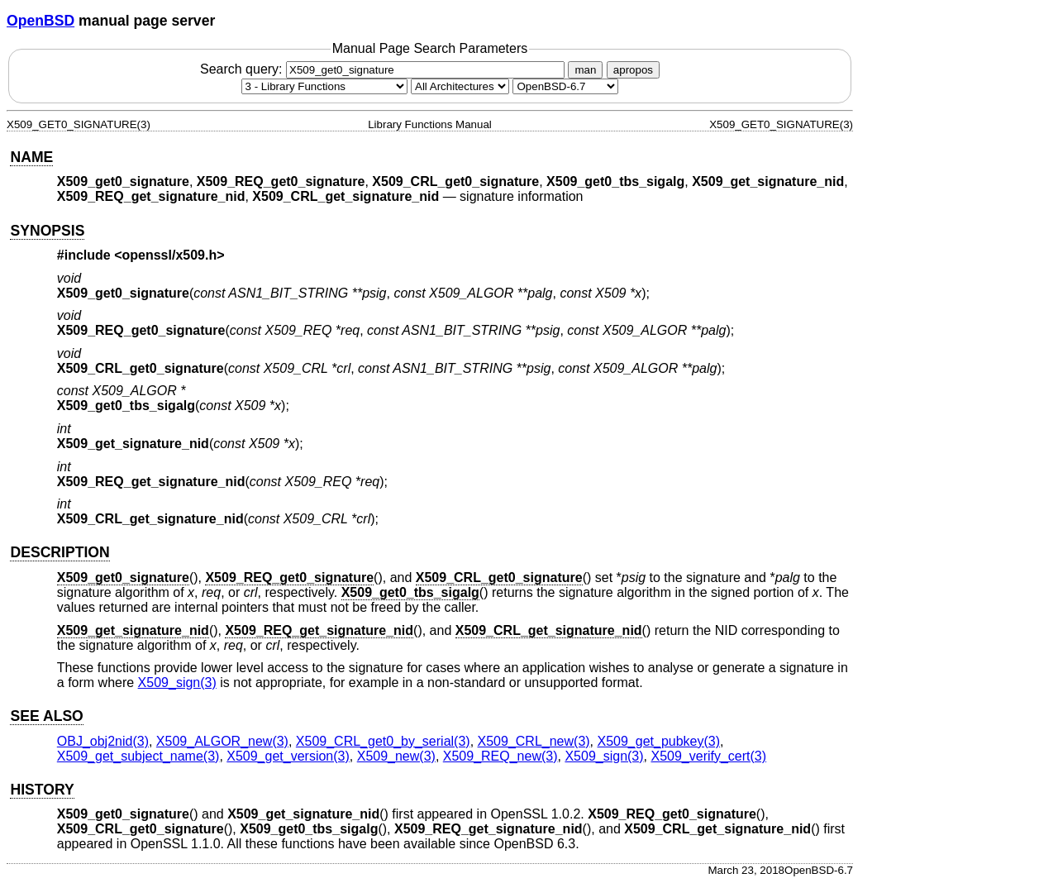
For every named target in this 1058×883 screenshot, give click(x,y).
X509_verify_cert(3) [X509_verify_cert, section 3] (708, 756)
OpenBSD (40, 20)
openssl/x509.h (169, 255)
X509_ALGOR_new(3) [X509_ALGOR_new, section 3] (222, 741)
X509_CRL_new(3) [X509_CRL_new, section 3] (534, 741)
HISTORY (42, 789)
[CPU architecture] (460, 86)
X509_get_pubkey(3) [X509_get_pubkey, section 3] (659, 741)
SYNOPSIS (47, 230)
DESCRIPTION (59, 552)
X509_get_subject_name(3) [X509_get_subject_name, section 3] (138, 756)
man (585, 70)
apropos (633, 70)
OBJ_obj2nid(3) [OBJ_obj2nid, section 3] (103, 741)
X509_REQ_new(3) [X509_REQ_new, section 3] (500, 756)
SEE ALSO (46, 716)
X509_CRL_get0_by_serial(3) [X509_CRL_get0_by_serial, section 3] (383, 741)
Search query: (384, 69)
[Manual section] (324, 86)
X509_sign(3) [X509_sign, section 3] (177, 682)
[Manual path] (565, 86)
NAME (31, 157)
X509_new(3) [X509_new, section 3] (396, 756)
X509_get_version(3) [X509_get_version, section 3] (288, 756)
